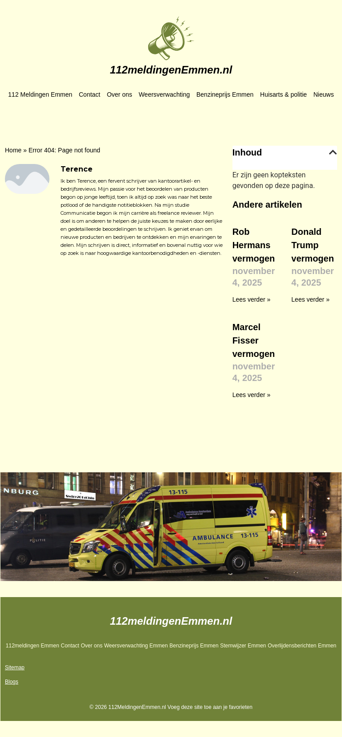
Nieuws (324, 94)
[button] (333, 152)
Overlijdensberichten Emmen (302, 646)
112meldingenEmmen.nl (171, 70)
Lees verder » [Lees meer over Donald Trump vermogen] (310, 299)
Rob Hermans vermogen (253, 245)
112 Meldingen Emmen (40, 94)
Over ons (119, 94)
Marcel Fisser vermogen (253, 340)
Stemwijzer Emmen (243, 646)
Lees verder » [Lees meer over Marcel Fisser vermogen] (251, 394)
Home (13, 150)
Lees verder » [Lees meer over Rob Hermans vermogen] (251, 299)
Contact (89, 94)
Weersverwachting (164, 94)
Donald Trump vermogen (312, 245)
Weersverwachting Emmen (136, 646)
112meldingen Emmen (32, 646)
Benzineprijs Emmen (224, 94)
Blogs (11, 682)
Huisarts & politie (283, 94)
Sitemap (14, 667)
